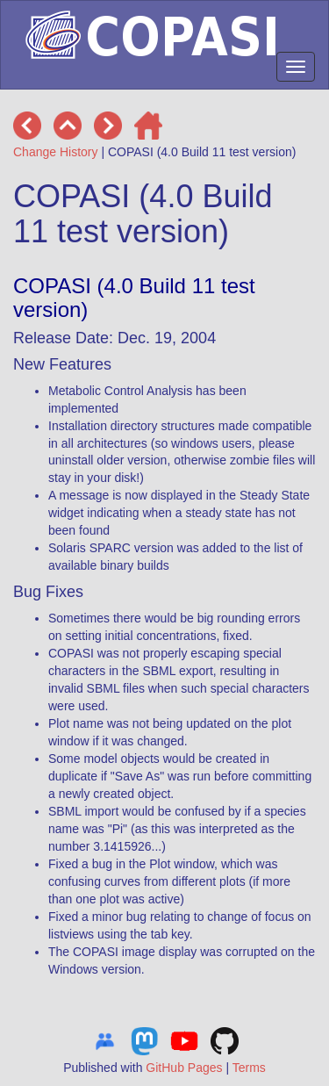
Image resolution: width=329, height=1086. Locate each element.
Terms (249, 1068)
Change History (55, 152)
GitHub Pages (184, 1068)
